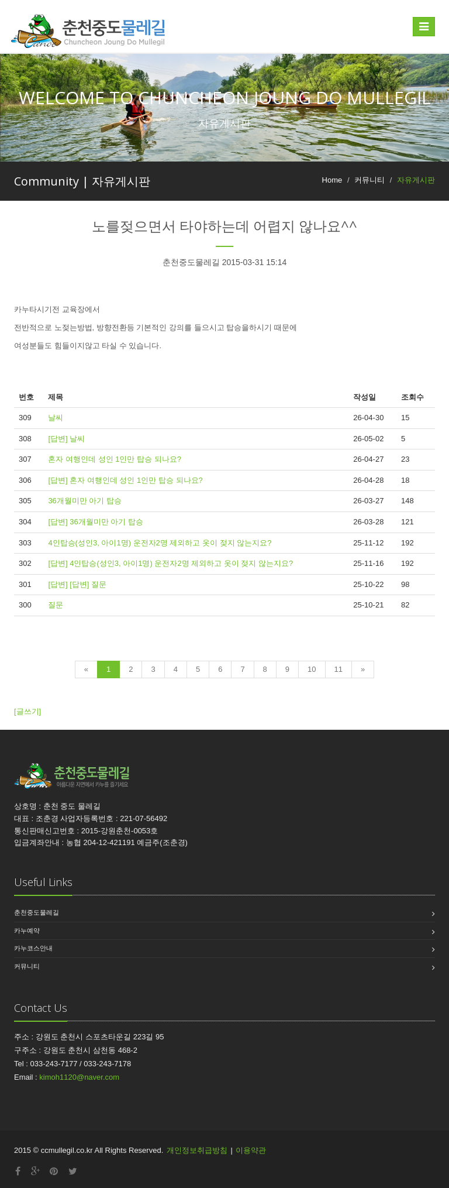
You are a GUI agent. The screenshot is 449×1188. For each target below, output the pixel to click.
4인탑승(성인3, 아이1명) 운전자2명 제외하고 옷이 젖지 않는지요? (159, 542)
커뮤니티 (27, 966)
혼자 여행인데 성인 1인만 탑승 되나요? (114, 459)
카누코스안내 (33, 948)
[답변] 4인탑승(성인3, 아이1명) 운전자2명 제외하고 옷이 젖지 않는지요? (170, 563)
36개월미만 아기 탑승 (85, 500)
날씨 (55, 417)
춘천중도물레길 (36, 912)
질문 (55, 604)
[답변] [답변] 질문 (77, 584)
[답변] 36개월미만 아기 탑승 (95, 521)
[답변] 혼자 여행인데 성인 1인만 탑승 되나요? (125, 480)
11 (338, 669)
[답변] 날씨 (66, 438)
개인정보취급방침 (197, 1150)
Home (332, 180)
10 (312, 669)
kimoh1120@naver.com (79, 1077)
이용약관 (251, 1150)
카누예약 (27, 930)
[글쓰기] (27, 711)
